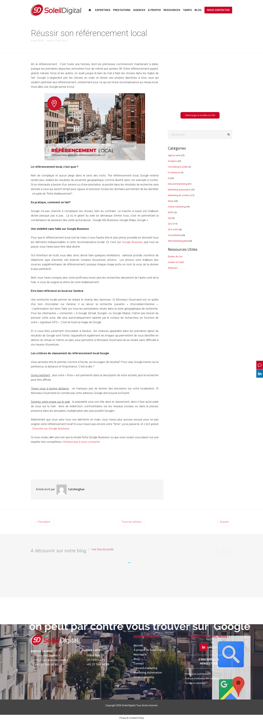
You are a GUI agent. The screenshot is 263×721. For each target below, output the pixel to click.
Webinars (173, 267)
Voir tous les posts (103, 549)
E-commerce (174, 172)
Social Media (174, 235)
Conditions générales (195, 683)
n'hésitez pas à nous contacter (81, 441)
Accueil (138, 645)
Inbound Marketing (177, 183)
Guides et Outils (176, 262)
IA (169, 178)
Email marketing (144, 677)
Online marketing (176, 206)
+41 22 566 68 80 (46, 664)
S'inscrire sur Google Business (50, 428)
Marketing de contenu (179, 195)
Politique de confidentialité (198, 674)
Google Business (132, 242)
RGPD (171, 212)
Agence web (54, 40)
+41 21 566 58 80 (97, 664)
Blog (64, 40)
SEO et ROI (173, 229)
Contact (139, 663)
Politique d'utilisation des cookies (201, 678)
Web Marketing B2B (178, 240)
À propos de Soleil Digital (149, 650)
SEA (170, 218)
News (171, 200)
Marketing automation (179, 189)
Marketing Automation (148, 672)
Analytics (172, 161)
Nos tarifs (140, 654)
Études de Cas (175, 256)
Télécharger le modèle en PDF (200, 115)
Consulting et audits (178, 166)
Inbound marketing (145, 668)
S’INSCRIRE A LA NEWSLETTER (208, 661)
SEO (170, 223)
